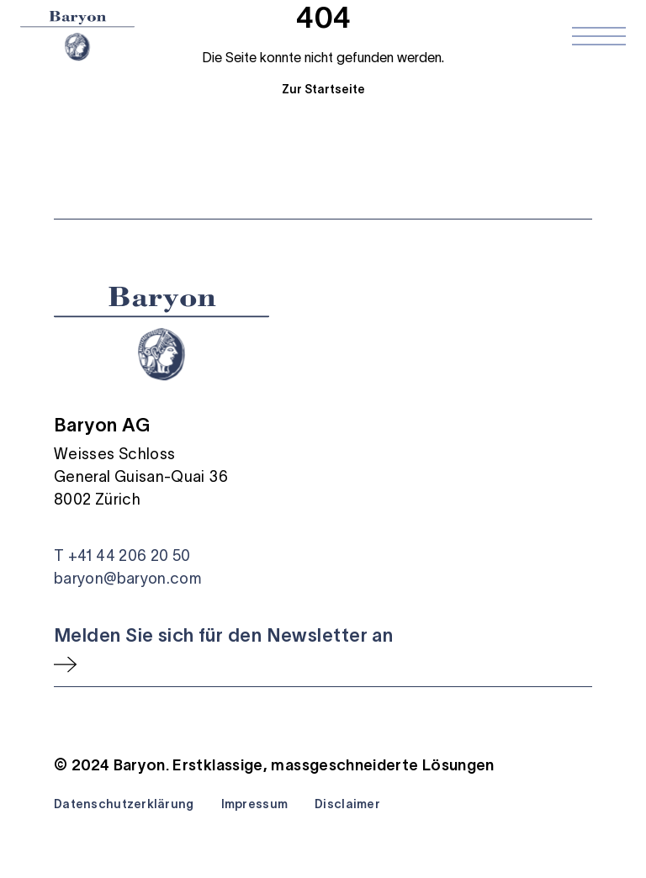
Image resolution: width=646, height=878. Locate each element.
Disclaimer (347, 804)
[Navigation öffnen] (599, 36)
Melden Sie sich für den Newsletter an (223, 635)
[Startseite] (77, 36)
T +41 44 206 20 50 (122, 555)
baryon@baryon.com (127, 578)
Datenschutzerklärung (124, 804)
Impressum (255, 804)
